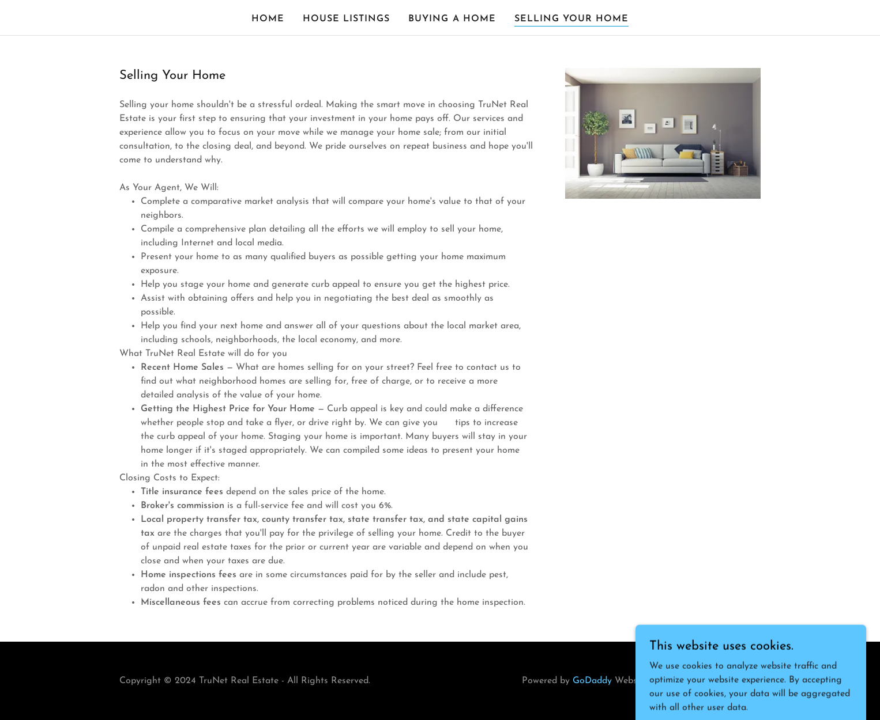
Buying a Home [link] (451, 19)
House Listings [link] (346, 19)
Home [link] (267, 19)
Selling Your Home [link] (571, 19)
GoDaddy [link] (592, 680)
